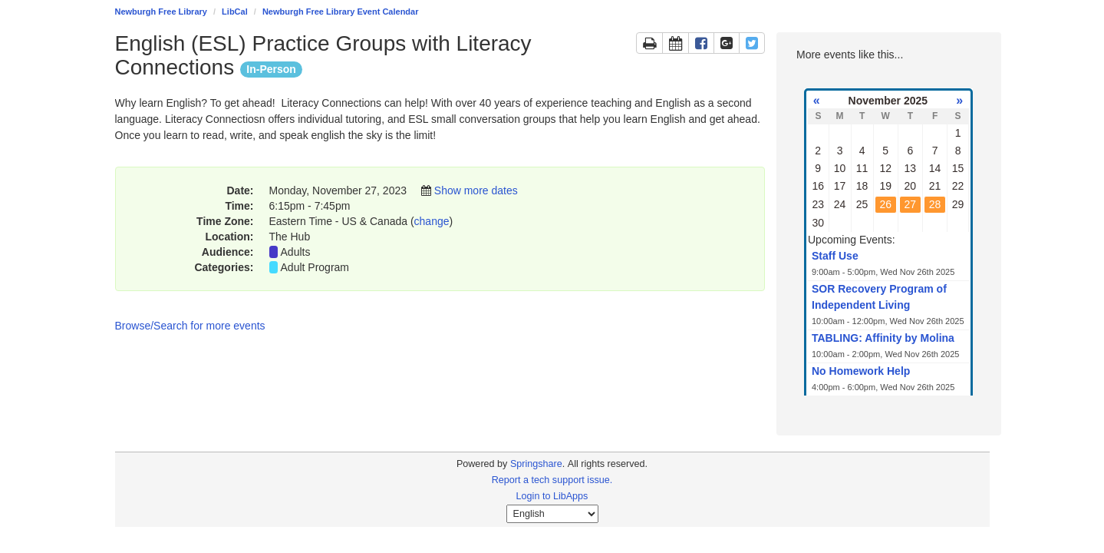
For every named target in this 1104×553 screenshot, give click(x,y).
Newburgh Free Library (161, 11)
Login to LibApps (552, 496)
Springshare (536, 464)
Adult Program (315, 267)
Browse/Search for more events (190, 326)
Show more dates (476, 190)
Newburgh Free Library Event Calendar (340, 11)
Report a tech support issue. (552, 480)
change (432, 221)
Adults (296, 252)
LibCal (235, 11)
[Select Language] (552, 514)
